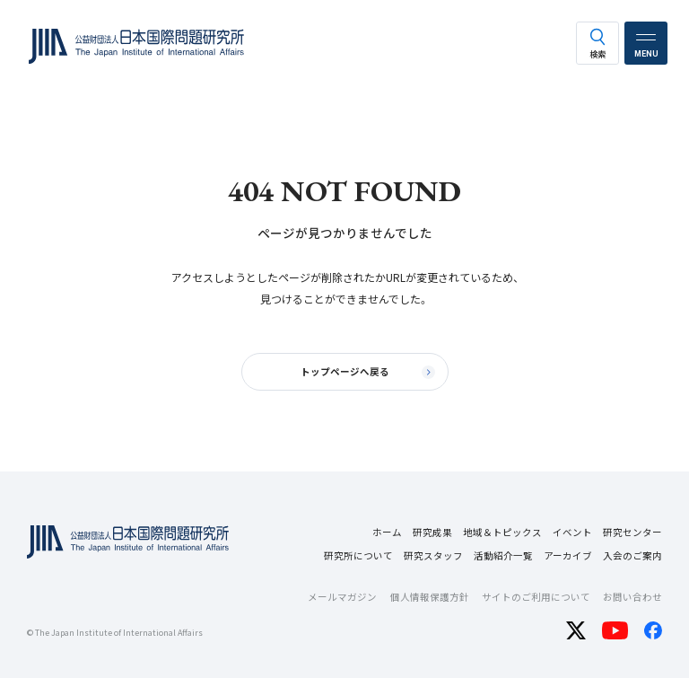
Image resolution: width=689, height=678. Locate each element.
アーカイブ (568, 555)
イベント (572, 532)
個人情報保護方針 (429, 596)
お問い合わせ (632, 596)
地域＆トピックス (502, 532)
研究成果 (432, 532)
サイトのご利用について (536, 596)
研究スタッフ (433, 555)
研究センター (632, 532)
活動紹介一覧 (503, 555)
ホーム (387, 532)
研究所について (358, 555)
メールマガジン (342, 596)
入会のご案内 (632, 555)
